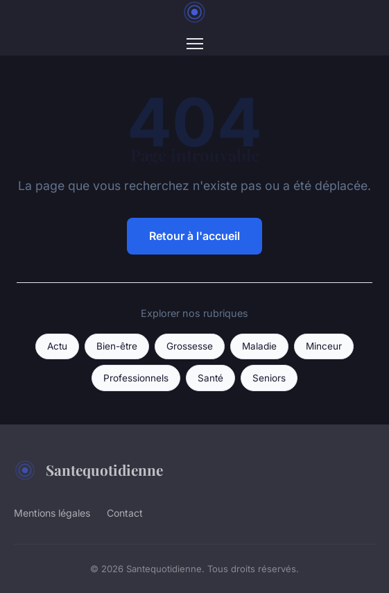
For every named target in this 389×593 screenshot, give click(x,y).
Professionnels (135, 378)
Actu (57, 346)
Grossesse (189, 346)
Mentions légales (52, 513)
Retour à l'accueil (194, 236)
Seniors (269, 378)
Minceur (324, 346)
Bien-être (116, 346)
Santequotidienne (88, 470)
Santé (210, 378)
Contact (125, 513)
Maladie (259, 346)
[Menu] (195, 44)
